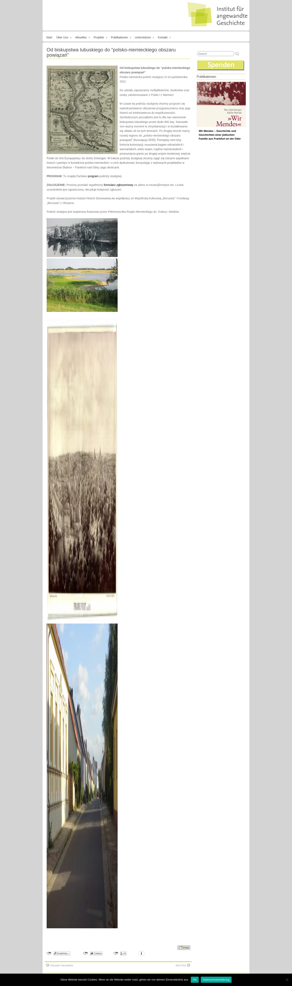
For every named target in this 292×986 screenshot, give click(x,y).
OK (195, 979)
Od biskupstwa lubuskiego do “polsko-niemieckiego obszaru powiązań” (111, 52)
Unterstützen (144, 38)
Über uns (64, 38)
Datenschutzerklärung (216, 979)
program (93, 176)
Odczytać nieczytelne (59, 965)
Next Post (183, 965)
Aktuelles (82, 38)
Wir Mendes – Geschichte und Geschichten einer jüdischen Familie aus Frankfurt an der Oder (220, 134)
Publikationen (121, 38)
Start (49, 37)
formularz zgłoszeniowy (118, 185)
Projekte (100, 38)
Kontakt (164, 38)
